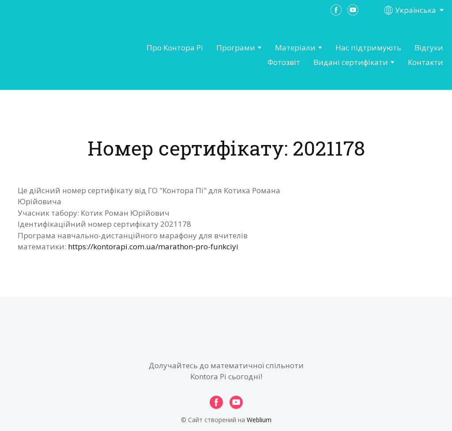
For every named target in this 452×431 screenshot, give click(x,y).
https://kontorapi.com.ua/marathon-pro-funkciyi (153, 246)
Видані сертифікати (350, 62)
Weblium (259, 420)
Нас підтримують (368, 47)
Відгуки (428, 47)
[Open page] (55, 55)
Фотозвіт (283, 62)
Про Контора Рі (175, 47)
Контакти (425, 62)
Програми (235, 47)
